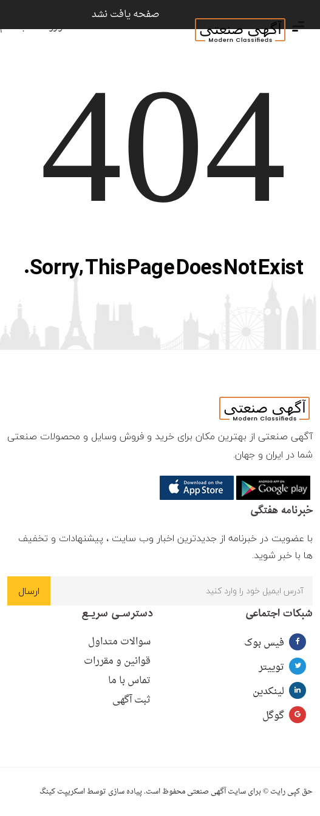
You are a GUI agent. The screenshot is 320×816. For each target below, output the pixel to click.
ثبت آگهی (131, 700)
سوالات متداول (119, 642)
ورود (60, 27)
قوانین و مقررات (117, 661)
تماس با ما (129, 681)
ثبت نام (19, 27)
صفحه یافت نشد (126, 14)
